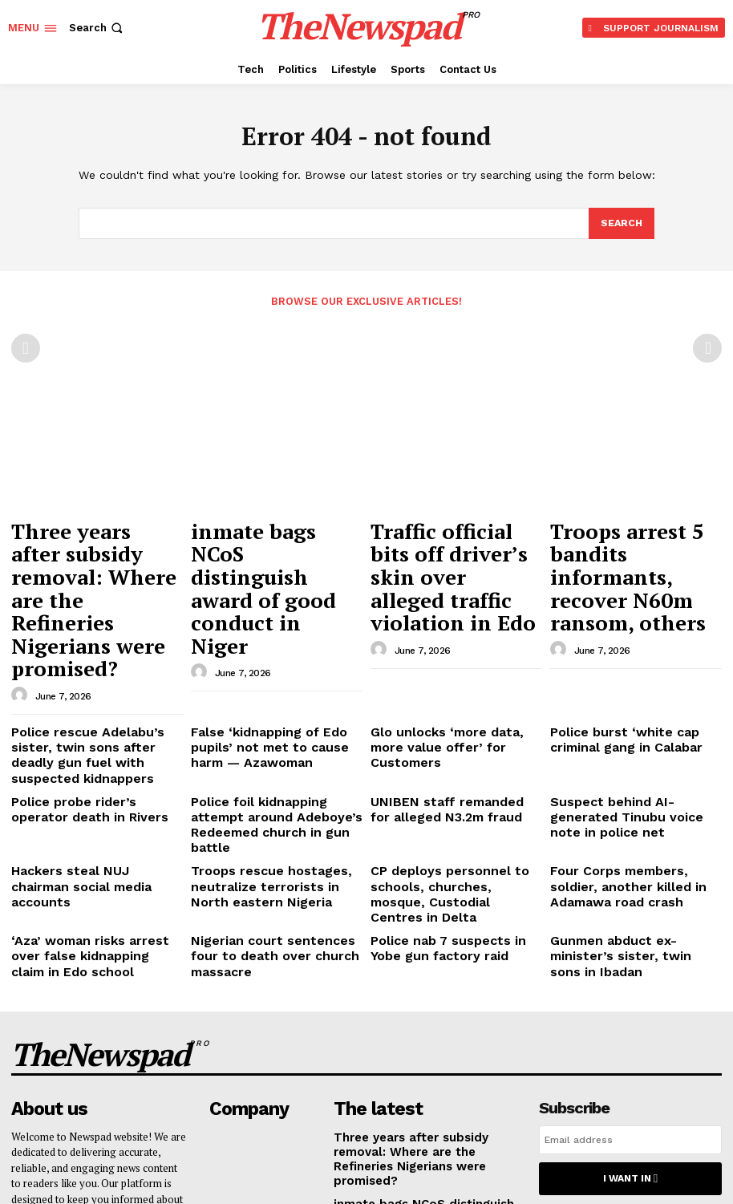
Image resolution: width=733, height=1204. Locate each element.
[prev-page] (25, 347)
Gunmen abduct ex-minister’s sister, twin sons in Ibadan (627, 771)
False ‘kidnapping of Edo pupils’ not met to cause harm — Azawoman (273, 640)
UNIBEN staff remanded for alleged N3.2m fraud (442, 680)
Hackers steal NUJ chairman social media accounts (86, 726)
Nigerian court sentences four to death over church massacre (276, 771)
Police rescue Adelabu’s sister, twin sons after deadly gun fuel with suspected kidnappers (92, 640)
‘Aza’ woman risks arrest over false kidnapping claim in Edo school (89, 777)
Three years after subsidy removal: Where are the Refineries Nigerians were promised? (96, 547)
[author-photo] (21, 593)
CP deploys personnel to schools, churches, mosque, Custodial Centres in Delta (443, 732)
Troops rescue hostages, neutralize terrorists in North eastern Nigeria (267, 732)
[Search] (620, 223)
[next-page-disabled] (707, 347)
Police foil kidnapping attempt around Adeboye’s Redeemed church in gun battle (269, 686)
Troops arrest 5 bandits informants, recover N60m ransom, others (628, 540)
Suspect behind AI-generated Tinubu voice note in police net (631, 680)
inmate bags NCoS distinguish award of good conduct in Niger (267, 540)
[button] (97, 27)
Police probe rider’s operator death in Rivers (87, 680)
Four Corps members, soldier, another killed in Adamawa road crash (635, 732)
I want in (630, 985)
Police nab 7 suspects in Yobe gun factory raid (448, 771)
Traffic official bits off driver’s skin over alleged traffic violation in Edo (451, 547)
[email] (630, 948)
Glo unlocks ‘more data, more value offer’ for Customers (448, 634)
